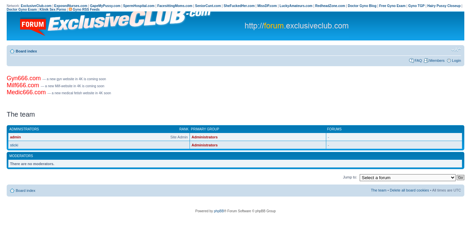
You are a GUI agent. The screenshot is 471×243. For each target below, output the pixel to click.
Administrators (205, 137)
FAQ (418, 60)
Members (437, 60)
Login (456, 60)
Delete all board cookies (409, 190)
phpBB (219, 211)
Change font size (456, 50)
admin (15, 137)
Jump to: (350, 177)
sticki (14, 145)
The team (378, 190)
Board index (26, 51)
